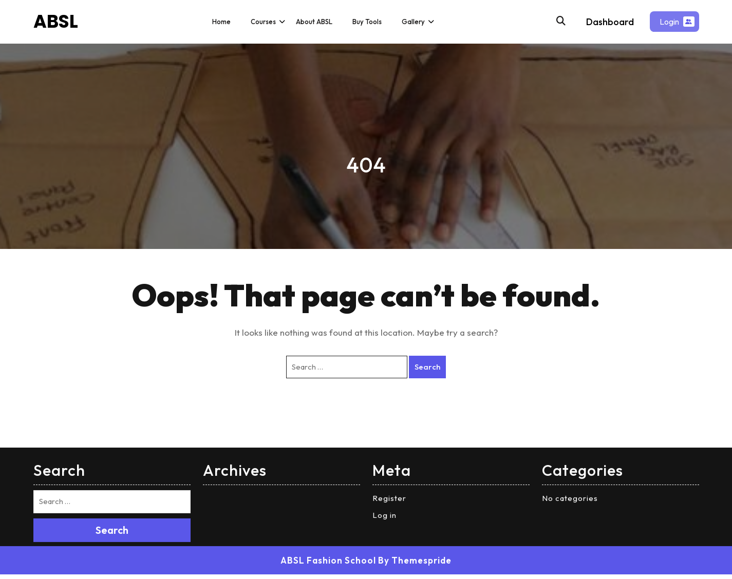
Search (112, 444)
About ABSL (314, 21)
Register (389, 413)
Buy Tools (367, 21)
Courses (263, 21)
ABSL (55, 21)
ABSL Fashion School (328, 475)
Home (221, 21)
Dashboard (610, 22)
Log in (384, 430)
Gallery (413, 21)
